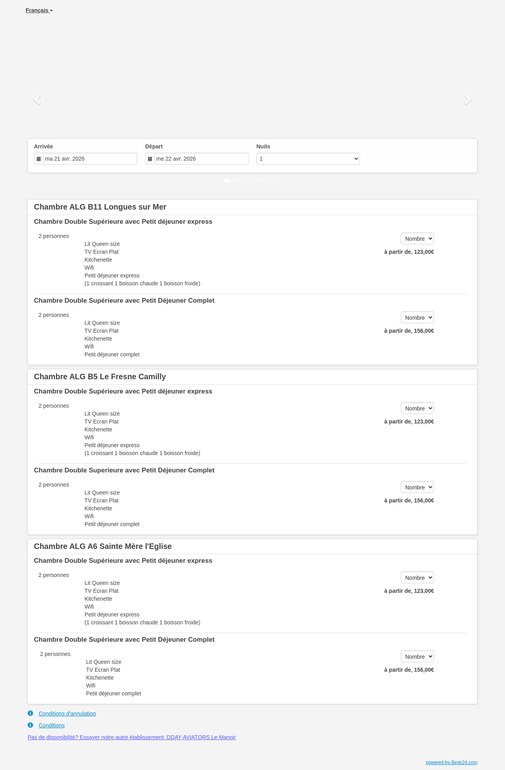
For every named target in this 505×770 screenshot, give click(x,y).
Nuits (263, 146)
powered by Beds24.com (451, 762)
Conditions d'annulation (62, 713)
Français (39, 10)
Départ (154, 146)
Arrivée (43, 146)
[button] (38, 98)
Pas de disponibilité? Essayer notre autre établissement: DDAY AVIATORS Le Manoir (132, 737)
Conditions (46, 725)
